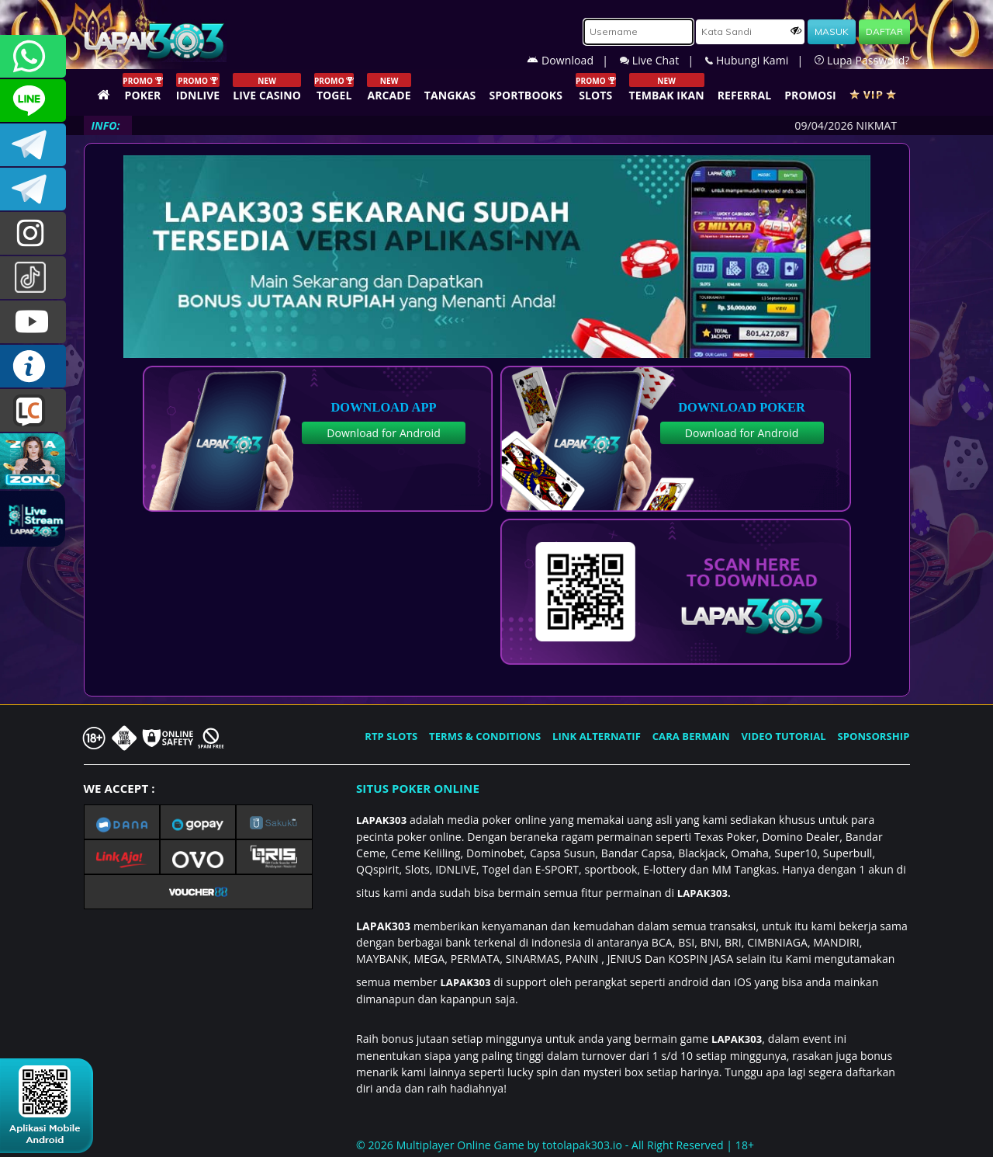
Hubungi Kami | (760, 60)
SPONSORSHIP (873, 736)
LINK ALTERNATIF (596, 736)
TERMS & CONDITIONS (485, 736)
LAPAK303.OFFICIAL (33, 322)
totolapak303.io (582, 1145)
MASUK (832, 31)
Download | (573, 60)
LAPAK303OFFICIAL (33, 144)
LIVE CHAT (33, 410)
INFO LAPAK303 (33, 366)
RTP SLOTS (391, 736)
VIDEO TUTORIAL (784, 736)
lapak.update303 (33, 233)
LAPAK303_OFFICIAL (33, 189)
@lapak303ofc (33, 277)
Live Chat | (662, 60)
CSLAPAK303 (33, 100)
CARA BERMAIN (691, 736)
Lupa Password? (862, 60)
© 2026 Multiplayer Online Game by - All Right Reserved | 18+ (555, 1145)
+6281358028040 (33, 56)
